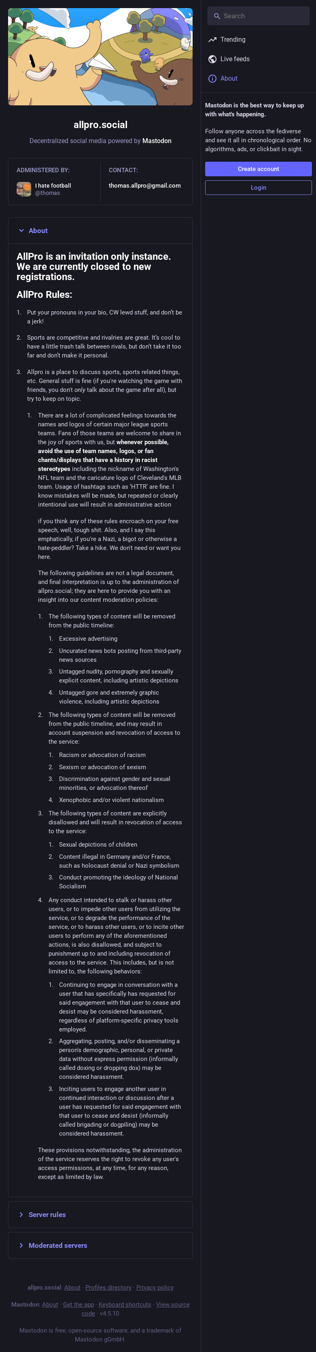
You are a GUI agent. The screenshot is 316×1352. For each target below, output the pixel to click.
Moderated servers (52, 1245)
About (32, 230)
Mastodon (157, 141)
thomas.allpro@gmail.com (145, 185)
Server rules (41, 1214)
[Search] (259, 15)
